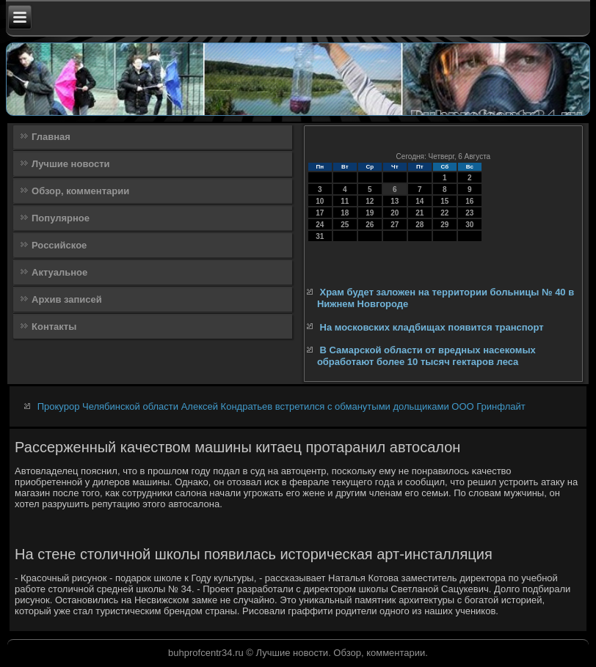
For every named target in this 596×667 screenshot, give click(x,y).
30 (469, 225)
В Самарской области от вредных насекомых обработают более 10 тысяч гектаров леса (426, 355)
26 (370, 225)
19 (370, 213)
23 (469, 213)
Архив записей (67, 299)
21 (419, 213)
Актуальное (59, 272)
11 (345, 201)
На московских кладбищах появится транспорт (432, 327)
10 (320, 201)
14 (419, 201)
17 (320, 213)
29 (444, 225)
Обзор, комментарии (80, 190)
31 (320, 236)
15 (444, 201)
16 (469, 201)
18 (345, 213)
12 (370, 201)
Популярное (61, 218)
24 (320, 225)
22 (444, 213)
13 (394, 201)
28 (419, 225)
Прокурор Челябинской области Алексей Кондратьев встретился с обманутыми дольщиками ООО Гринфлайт (281, 406)
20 (394, 213)
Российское (59, 245)
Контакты (54, 326)
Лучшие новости (71, 163)
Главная (51, 136)
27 (394, 225)
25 (345, 225)
